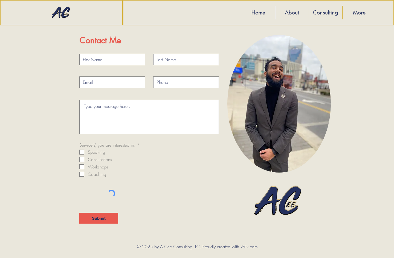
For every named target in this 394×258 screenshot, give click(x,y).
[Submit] (98, 218)
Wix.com (249, 247)
